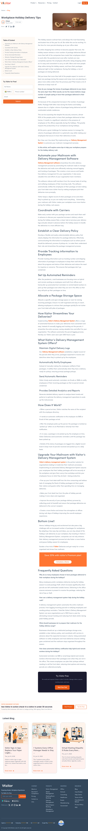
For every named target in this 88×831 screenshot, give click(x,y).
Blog (8, 10)
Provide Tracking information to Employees (16, 52)
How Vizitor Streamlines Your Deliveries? (15, 59)
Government (64, 805)
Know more (9, 771)
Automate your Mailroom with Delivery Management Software (18, 44)
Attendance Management (50, 810)
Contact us (34, 799)
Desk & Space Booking (50, 806)
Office (62, 789)
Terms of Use (78, 797)
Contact (55, 3)
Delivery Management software (49, 163)
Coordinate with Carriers (11, 47)
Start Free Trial (62, 687)
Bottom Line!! (8, 70)
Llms (32, 802)
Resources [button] (42, 3)
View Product (68, 707)
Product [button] (34, 3)
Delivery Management (50, 801)
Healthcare (63, 797)
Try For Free (81, 707)
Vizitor (56, 546)
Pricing (49, 3)
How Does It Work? (10, 64)
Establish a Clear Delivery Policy (13, 50)
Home (3, 10)
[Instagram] (14, 805)
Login (79, 3)
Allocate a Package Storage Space (14, 57)
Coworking (63, 794)
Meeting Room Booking (50, 797)
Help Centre (78, 794)
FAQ (76, 807)
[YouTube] (20, 805)
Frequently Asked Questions (12, 73)
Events (62, 800)
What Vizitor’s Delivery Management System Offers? (18, 62)
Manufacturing (64, 803)
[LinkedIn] (17, 805)
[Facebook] (12, 805)
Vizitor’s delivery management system (52, 462)
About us (34, 789)
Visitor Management (52, 789)
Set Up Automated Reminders (12, 55)
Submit (18, 101)
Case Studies (78, 792)
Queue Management (50, 792)
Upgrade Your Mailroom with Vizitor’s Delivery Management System (17, 67)
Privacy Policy (79, 804)
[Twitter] (9, 805)
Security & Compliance (34, 792)
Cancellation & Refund (79, 801)
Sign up (85, 3)
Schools (62, 792)
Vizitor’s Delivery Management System (61, 321)
